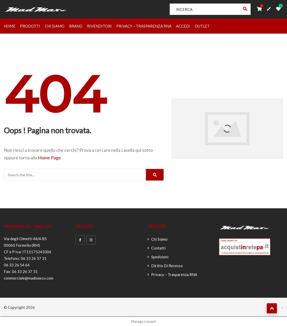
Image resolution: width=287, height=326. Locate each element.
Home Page (49, 157)
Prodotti (30, 26)
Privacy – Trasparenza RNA (143, 26)
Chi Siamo (54, 26)
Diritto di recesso (167, 265)
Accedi (183, 26)
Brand (75, 26)
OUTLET (202, 26)
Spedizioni (159, 257)
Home (9, 26)
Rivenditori (99, 26)
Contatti (158, 248)
